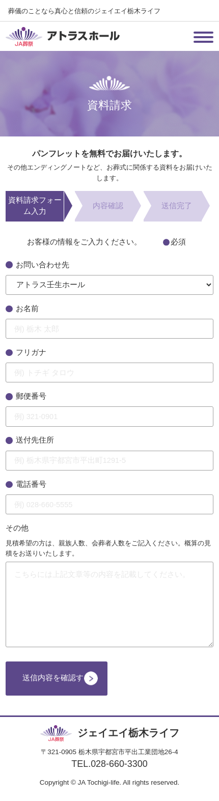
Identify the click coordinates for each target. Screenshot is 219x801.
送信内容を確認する (56, 678)
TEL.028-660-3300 (109, 764)
